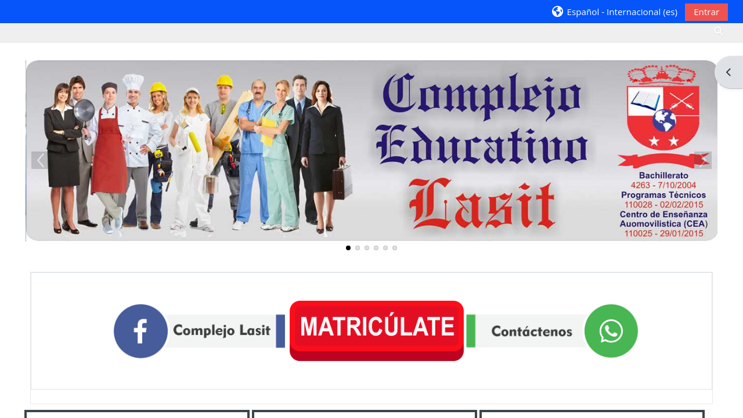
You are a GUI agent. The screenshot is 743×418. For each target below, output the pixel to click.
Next (703, 160)
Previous (40, 160)
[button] (614, 11)
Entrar (706, 11)
